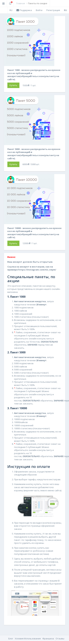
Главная (20, 3)
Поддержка (24, 10)
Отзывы (60, 638)
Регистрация (53, 10)
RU (11, 10)
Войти (39, 10)
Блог (10, 638)
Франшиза (48, 638)
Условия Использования (28, 638)
